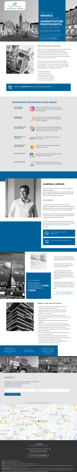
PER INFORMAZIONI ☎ (38, 455)
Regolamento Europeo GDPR (23, 467)
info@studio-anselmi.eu (24, 383)
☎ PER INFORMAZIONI (64, 293)
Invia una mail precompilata (12, 394)
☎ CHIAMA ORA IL (49, 38)
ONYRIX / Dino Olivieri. (20, 462)
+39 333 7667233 (18, 384)
